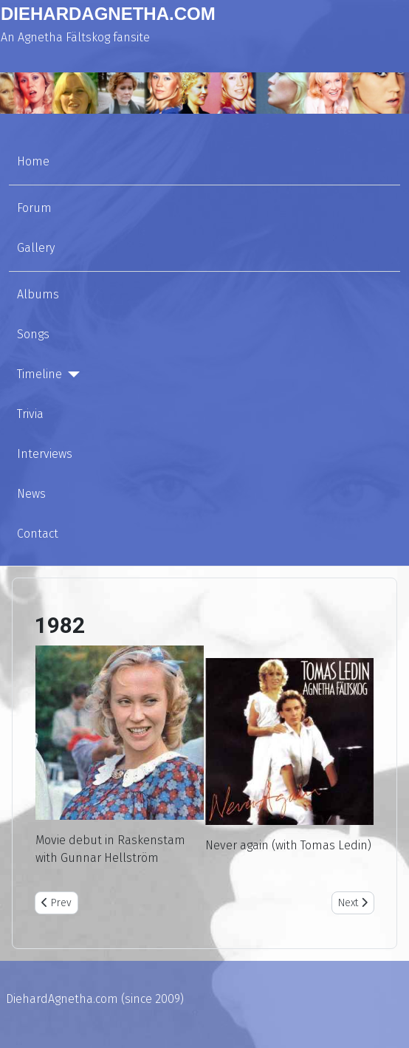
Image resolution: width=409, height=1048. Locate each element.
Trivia (30, 414)
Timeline (39, 374)
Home (33, 161)
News (31, 494)
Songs (33, 334)
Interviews (44, 454)
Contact (37, 534)
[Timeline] (71, 374)
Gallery (36, 248)
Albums (38, 294)
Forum (34, 208)
